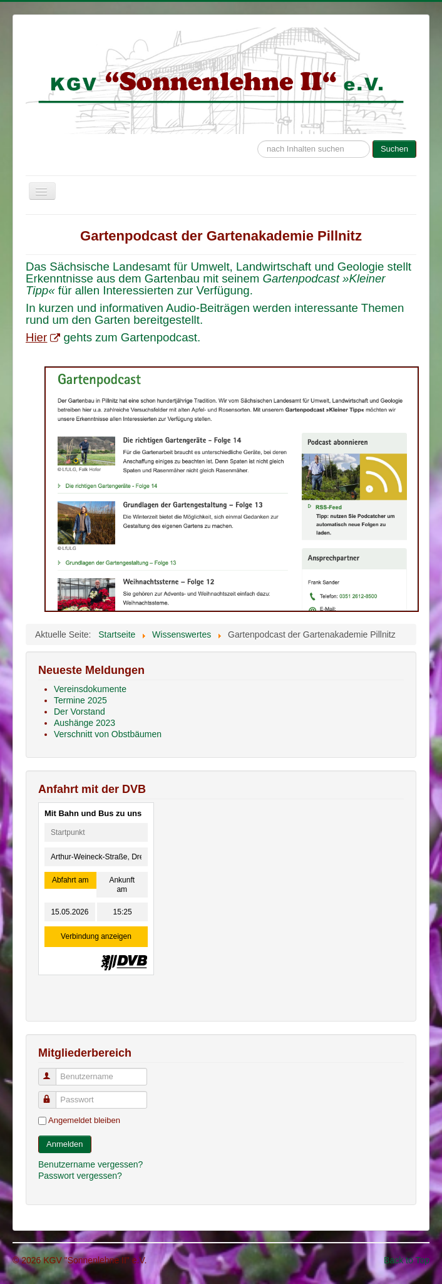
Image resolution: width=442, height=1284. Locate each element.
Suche (257, 134)
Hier (43, 337)
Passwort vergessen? (80, 1176)
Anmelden (64, 1144)
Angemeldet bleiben (84, 1120)
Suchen (394, 148)
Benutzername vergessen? (90, 1164)
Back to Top (406, 1260)
